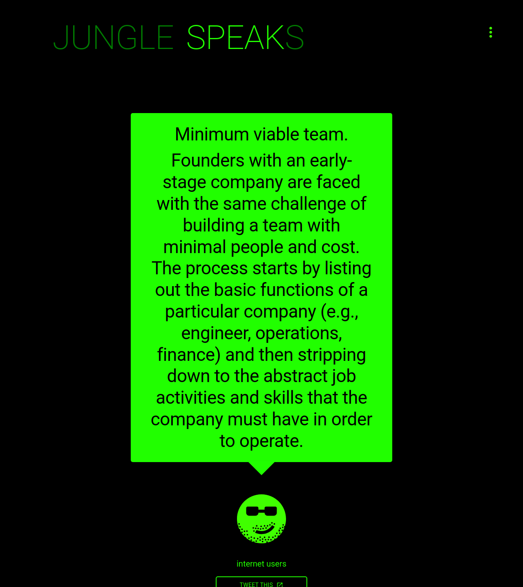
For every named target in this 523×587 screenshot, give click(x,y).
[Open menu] (490, 32)
